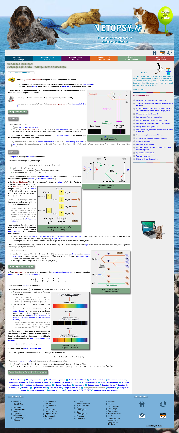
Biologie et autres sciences (131, 58)
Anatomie (111, 401)
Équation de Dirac (40, 388)
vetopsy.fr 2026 (153, 426)
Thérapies (80, 416)
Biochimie (111, 416)
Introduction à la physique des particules (151, 100)
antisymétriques (14, 231)
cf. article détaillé (33, 274)
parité (32, 315)
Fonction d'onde (108, 385)
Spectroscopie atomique (145, 153)
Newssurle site (165, 14)
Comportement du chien (47, 58)
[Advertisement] (153, 177)
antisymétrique (18, 311)
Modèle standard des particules (106, 390)
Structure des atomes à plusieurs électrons (151, 138)
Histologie (111, 404)
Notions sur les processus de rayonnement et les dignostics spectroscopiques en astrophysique (154, 110)
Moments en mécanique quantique (65, 382)
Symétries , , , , (79, 390)
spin (14, 144)
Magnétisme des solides (145, 144)
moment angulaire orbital (75, 142)
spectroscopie (46, 176)
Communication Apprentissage (103, 58)
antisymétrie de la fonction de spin (68, 236)
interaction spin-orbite (57, 104)
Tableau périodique (143, 156)
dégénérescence (62, 129)
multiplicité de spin (32, 129)
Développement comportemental (51, 410)
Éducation (48, 418)
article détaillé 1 (78, 104)
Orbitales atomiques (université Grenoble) (151, 120)
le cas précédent (24, 361)
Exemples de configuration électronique (28, 372)
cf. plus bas (56, 239)
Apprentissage (18, 418)
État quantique (93, 385)
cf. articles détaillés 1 (44, 179)
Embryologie (112, 409)
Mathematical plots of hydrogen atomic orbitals (153, 123)
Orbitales (25, 388)
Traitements (81, 418)
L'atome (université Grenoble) (147, 114)
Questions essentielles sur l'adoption (18, 403)
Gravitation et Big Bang (113, 423)
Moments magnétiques (110, 382)
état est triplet (19, 187)
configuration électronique (30, 79)
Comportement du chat (75, 58)
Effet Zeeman (109, 137)
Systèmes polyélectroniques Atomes (149, 135)
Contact (168, 71)
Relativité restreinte (97, 380)
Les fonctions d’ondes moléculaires (149, 117)
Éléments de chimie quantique (147, 159)
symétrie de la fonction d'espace (41, 236)
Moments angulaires (89, 382)
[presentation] (45, 98)
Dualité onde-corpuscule (56, 380)
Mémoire (16, 420)
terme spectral (87, 84)
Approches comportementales (20, 414)
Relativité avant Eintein (78, 380)
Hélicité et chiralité (56, 390)
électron (30, 157)
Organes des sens (51, 414)
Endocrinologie (113, 406)
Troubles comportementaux (83, 402)
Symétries (112, 388)
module (59, 182)
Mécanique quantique (34, 380)
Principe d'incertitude (63, 385)
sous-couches (13, 274)
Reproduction (113, 411)
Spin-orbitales (55, 388)
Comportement (18, 407)
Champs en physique (116, 380)
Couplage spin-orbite (72, 388)
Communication (50, 416)
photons (31, 179)
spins (14, 157)
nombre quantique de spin (28, 127)
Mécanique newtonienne (18, 382)
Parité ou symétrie (38, 390)
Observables (79, 385)
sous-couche (66, 86)
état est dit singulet (19, 182)
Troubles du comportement (159, 58)
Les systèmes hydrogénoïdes (147, 126)
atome (34, 86)
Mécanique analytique (39, 382)
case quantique (83, 256)
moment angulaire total (45, 142)
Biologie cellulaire (114, 413)
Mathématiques (17, 380)
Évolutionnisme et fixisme (19, 410)
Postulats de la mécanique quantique (36, 385)
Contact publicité (147, 226)
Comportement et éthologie (19, 58)
